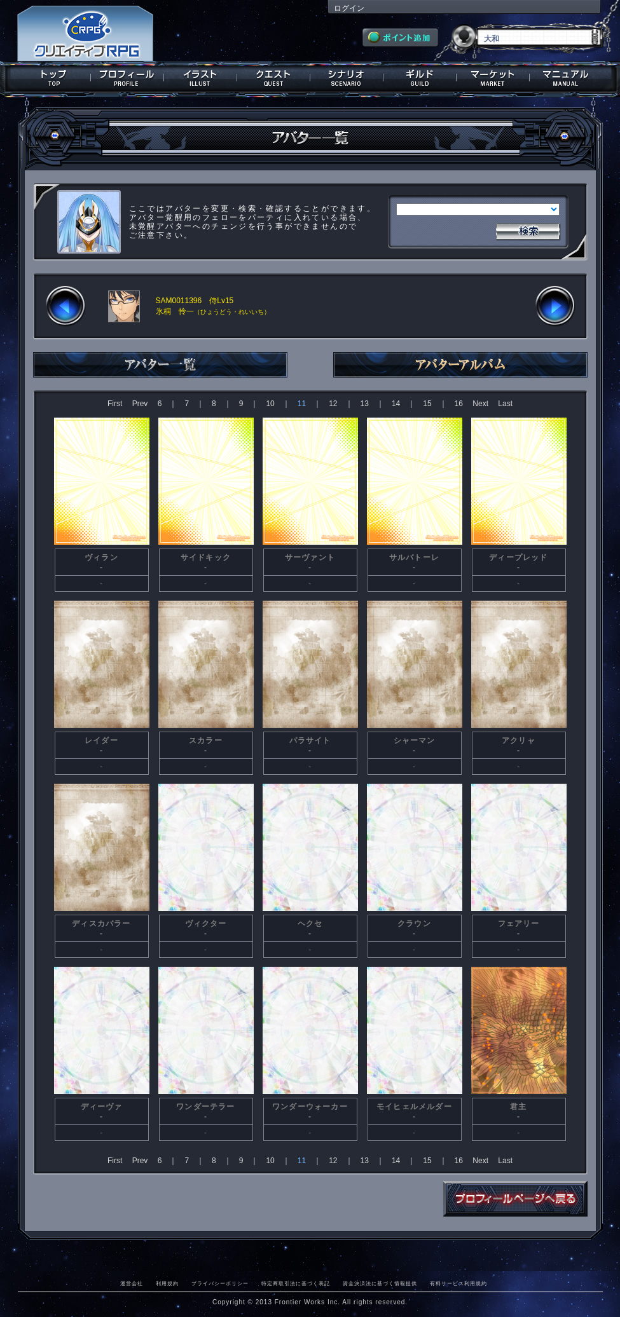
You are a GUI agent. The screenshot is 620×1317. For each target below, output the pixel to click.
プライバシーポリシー (220, 1283)
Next (480, 403)
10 (270, 403)
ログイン (349, 8)
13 (365, 403)
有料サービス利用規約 (458, 1283)
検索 (528, 230)
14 (396, 403)
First (114, 403)
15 (427, 403)
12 (333, 403)
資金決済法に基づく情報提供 (380, 1283)
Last (505, 403)
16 (459, 403)
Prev (140, 403)
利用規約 (167, 1283)
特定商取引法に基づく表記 (295, 1283)
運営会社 (131, 1283)
